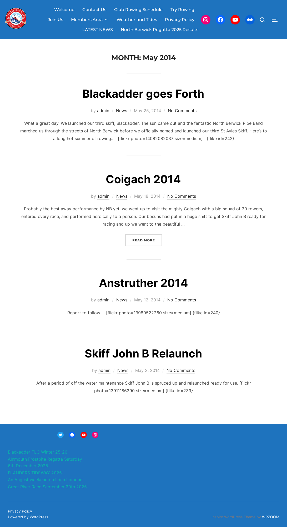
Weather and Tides (137, 19)
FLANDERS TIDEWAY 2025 (35, 472)
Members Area (90, 19)
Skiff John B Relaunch (143, 353)
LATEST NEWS (97, 29)
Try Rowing (182, 9)
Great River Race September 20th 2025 (47, 486)
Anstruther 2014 (143, 283)
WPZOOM (270, 517)
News (121, 110)
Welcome (64, 9)
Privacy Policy (179, 19)
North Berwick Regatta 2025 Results (159, 29)
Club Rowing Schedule (138, 9)
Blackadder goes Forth (143, 93)
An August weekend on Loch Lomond (45, 479)
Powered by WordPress (28, 517)
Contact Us (94, 9)
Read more (147, 239)
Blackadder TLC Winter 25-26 (37, 452)
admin (103, 110)
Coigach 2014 (143, 179)
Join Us (55, 19)
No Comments (182, 110)
